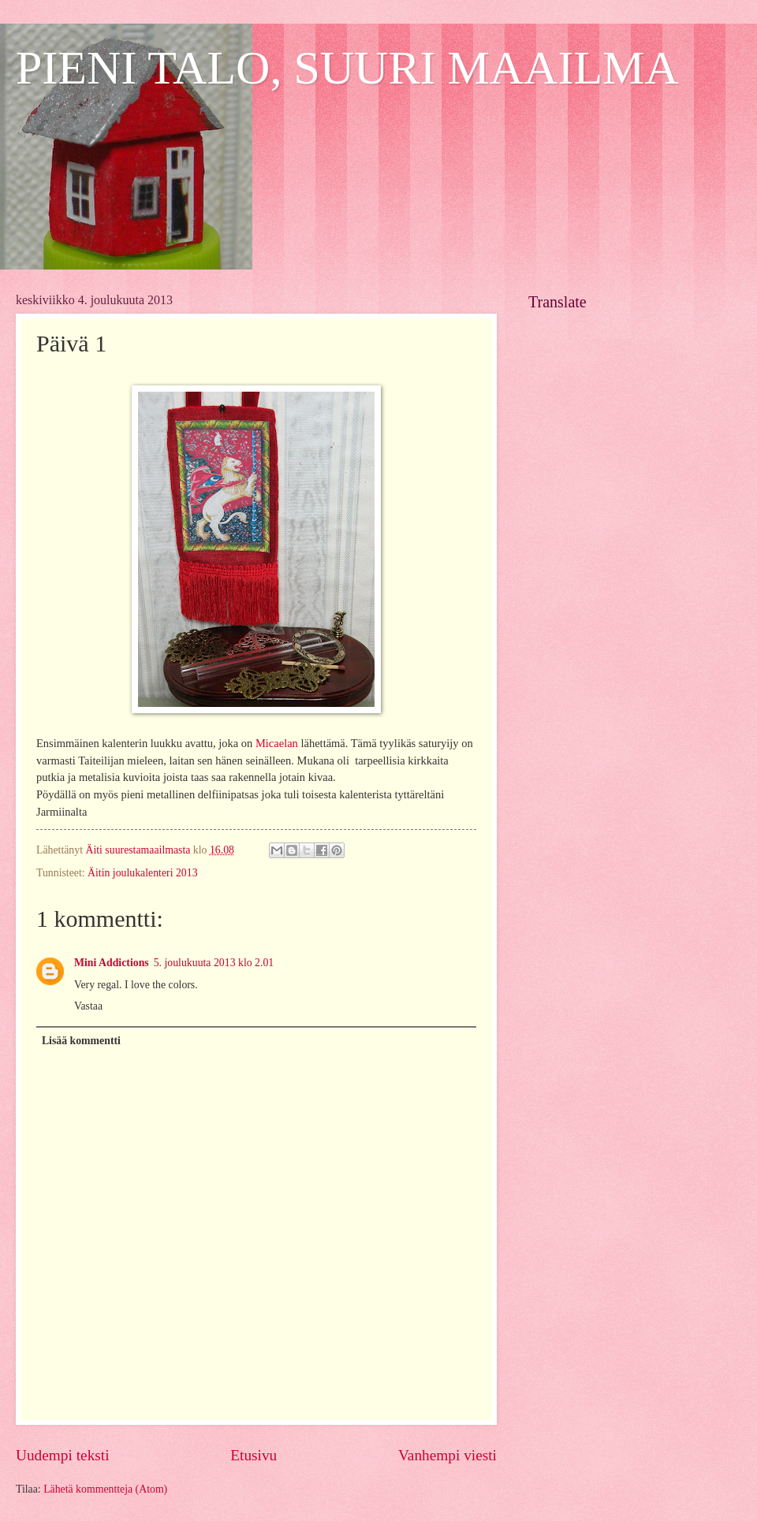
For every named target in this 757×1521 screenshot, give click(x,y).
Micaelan (276, 743)
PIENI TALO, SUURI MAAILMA (347, 68)
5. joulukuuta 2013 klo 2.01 (214, 963)
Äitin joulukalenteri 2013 (142, 873)
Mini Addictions (111, 963)
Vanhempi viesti (447, 1455)
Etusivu (253, 1455)
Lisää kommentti (81, 1041)
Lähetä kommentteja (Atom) (105, 1489)
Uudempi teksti (63, 1455)
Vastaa (88, 1006)
